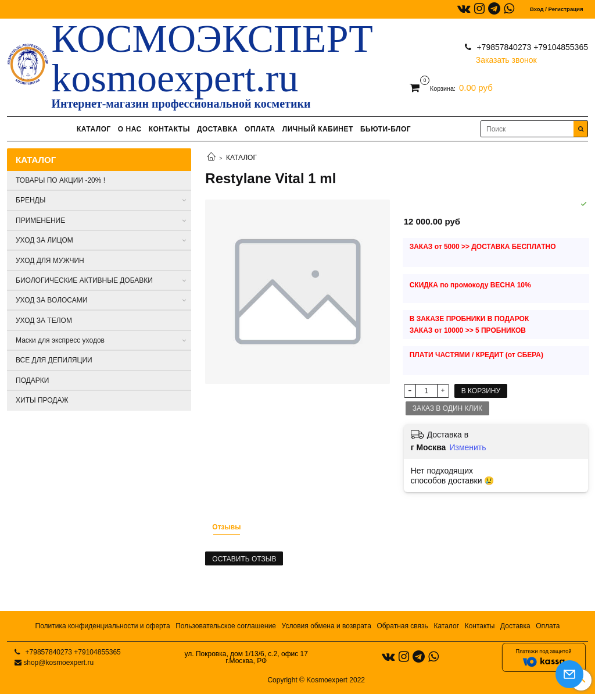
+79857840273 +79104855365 (531, 47)
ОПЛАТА (260, 129)
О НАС (130, 129)
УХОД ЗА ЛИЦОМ (44, 240)
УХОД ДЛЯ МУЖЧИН (50, 261)
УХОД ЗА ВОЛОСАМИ (51, 300)
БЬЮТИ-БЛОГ (385, 129)
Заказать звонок (506, 57)
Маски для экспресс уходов (60, 340)
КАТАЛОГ (94, 129)
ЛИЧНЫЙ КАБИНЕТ (317, 129)
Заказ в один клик (447, 408)
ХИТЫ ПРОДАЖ (42, 400)
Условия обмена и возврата (326, 626)
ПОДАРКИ (32, 380)
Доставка (515, 626)
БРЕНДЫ (30, 200)
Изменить (467, 447)
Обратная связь (402, 626)
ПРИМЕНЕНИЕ (40, 220)
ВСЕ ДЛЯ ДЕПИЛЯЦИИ (54, 360)
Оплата (548, 626)
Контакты (480, 626)
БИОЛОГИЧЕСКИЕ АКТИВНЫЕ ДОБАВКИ (84, 280)
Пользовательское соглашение (225, 626)
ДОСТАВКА (217, 129)
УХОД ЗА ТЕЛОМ (44, 320)
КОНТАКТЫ (169, 129)
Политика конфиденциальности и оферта (102, 626)
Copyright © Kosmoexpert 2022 (316, 680)
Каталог (446, 626)
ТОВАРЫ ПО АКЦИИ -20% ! (60, 180)
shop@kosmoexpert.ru (58, 663)
